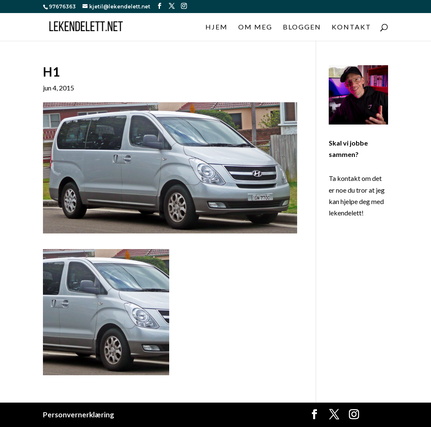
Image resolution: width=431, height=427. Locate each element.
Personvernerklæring (78, 414)
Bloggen (302, 27)
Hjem (216, 27)
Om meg (255, 27)
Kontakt (351, 27)
